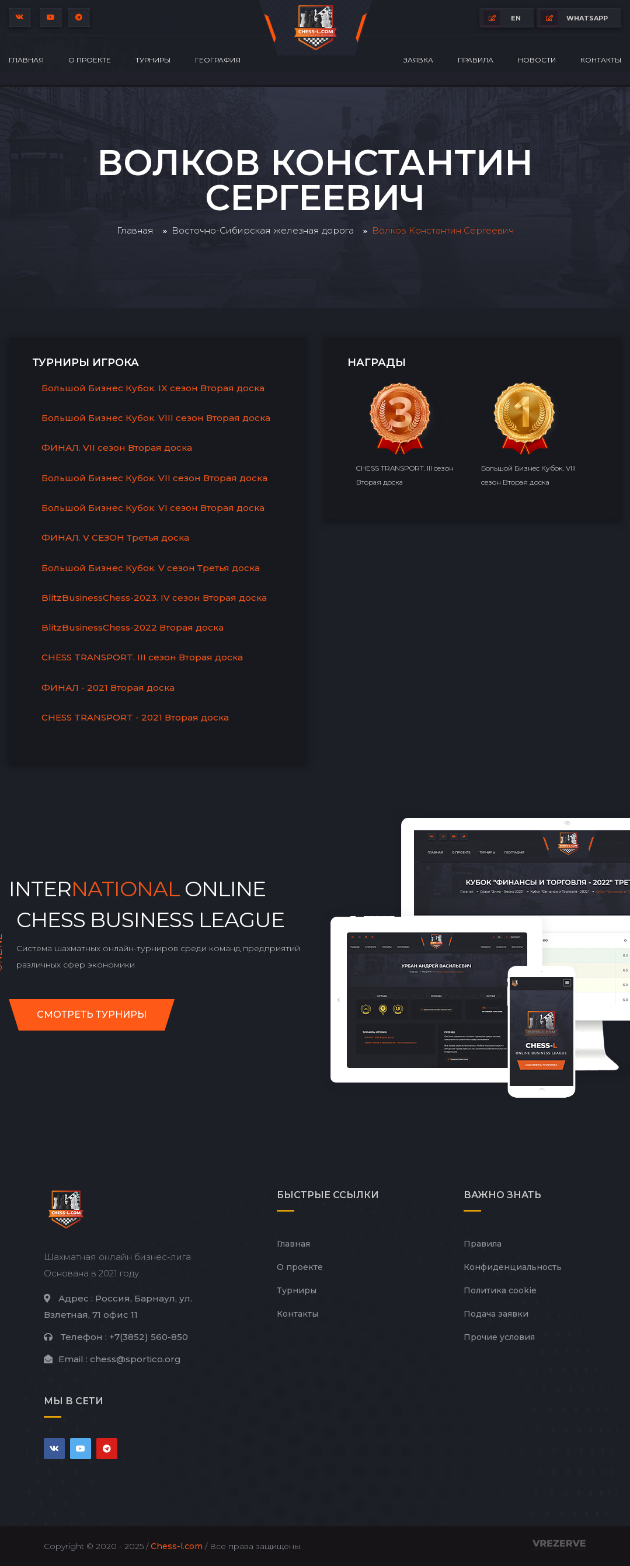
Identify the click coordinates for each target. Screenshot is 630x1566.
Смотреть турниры (92, 1014)
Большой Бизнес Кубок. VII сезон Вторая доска (154, 477)
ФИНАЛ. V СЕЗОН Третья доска (115, 537)
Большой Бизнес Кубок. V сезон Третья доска (150, 567)
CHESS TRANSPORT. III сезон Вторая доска (142, 657)
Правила (475, 59)
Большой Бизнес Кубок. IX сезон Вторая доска (152, 388)
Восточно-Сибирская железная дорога (263, 230)
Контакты (600, 59)
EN (502, 18)
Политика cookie (500, 1290)
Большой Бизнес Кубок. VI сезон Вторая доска (152, 507)
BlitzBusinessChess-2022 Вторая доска (132, 627)
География (218, 59)
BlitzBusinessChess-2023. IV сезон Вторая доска (154, 597)
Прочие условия (499, 1337)
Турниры (152, 59)
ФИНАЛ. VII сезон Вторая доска (116, 447)
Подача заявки (496, 1314)
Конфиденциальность (513, 1267)
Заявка (418, 59)
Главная (26, 59)
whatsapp (574, 18)
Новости (537, 59)
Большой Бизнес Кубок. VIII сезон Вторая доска (155, 417)
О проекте (89, 59)
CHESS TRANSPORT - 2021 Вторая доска (135, 717)
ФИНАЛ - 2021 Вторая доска (108, 687)
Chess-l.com (177, 1546)
